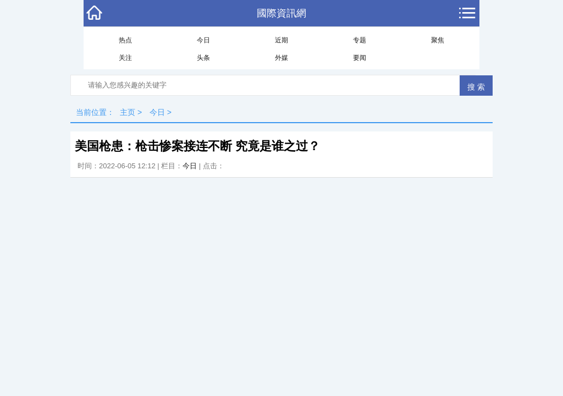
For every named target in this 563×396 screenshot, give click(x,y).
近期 (281, 40)
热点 (125, 40)
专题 (359, 40)
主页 (127, 112)
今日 (203, 40)
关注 (125, 58)
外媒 (281, 58)
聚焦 (437, 40)
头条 (203, 58)
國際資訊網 (281, 13)
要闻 (359, 58)
